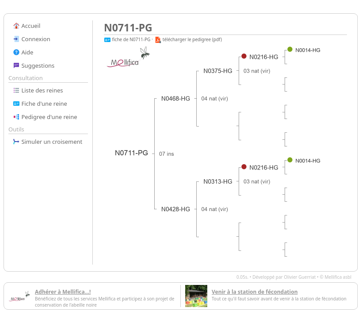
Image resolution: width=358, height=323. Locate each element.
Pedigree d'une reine (45, 117)
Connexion (31, 39)
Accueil (26, 26)
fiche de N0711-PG (127, 39)
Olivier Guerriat (300, 277)
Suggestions (33, 65)
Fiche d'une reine (40, 104)
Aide (23, 52)
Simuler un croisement (47, 142)
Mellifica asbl (337, 277)
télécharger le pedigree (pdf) (188, 39)
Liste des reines (38, 90)
